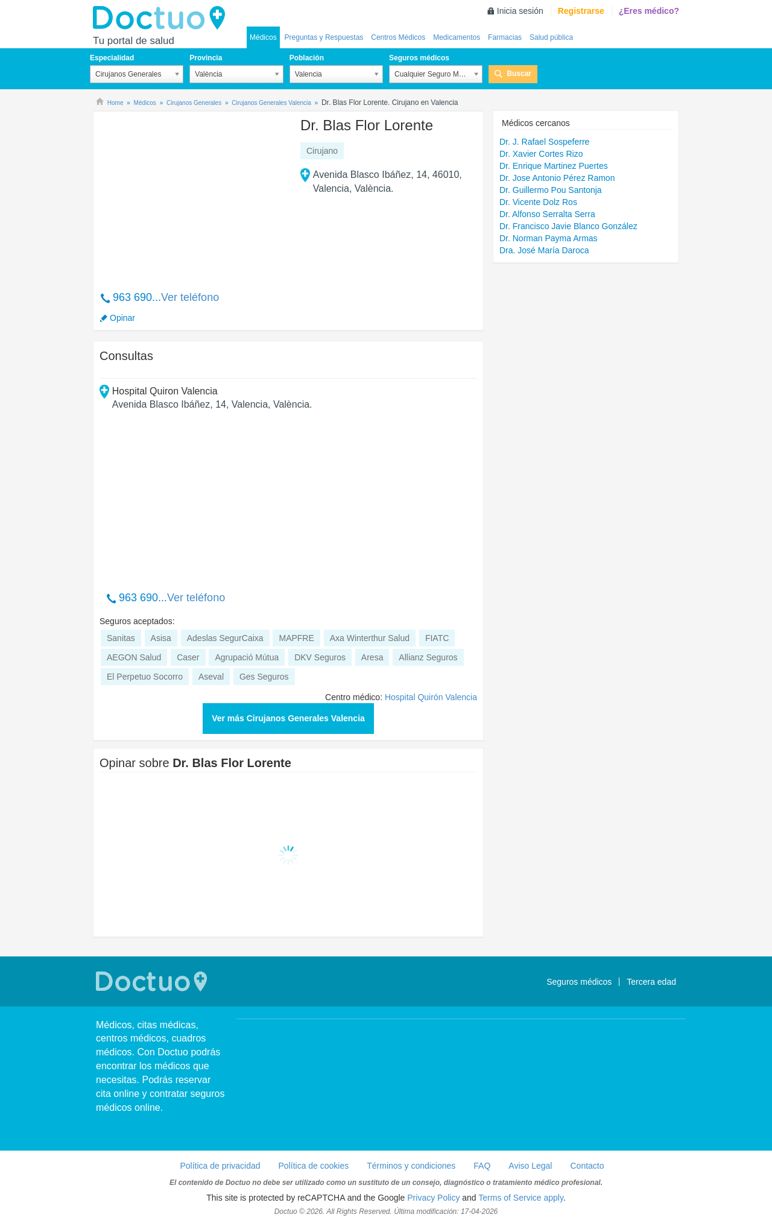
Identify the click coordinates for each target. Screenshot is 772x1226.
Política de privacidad (220, 1166)
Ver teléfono (190, 297)
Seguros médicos (419, 58)
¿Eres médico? (649, 11)
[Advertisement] (191, 194)
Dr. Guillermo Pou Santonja (550, 190)
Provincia (205, 58)
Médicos (263, 37)
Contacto (587, 1166)
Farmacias (505, 37)
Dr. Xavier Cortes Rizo (541, 154)
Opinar (122, 318)
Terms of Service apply (520, 1197)
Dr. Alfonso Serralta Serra (547, 214)
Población (307, 58)
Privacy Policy (433, 1197)
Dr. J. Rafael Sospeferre (544, 142)
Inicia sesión (520, 11)
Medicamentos (456, 37)
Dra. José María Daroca (544, 250)
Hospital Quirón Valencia (431, 697)
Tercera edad (651, 982)
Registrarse (581, 11)
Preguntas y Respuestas (324, 37)
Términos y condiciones (411, 1166)
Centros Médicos (398, 37)
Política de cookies (314, 1166)
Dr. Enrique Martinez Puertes (553, 166)
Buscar (519, 73)
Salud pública (551, 37)
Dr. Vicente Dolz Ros (538, 202)
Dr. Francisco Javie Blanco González (568, 226)
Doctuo (162, 18)
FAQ (481, 1166)
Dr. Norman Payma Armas (548, 238)
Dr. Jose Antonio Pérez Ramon (557, 178)
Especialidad (112, 58)
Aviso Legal (530, 1166)
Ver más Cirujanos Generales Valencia (288, 718)
